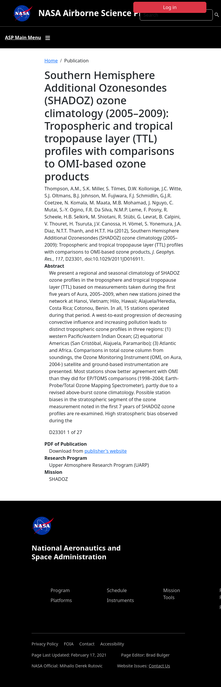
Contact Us (159, 666)
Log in (170, 7)
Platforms (61, 600)
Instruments (120, 600)
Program (60, 590)
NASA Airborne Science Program (103, 12)
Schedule (117, 590)
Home (51, 60)
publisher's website (105, 451)
